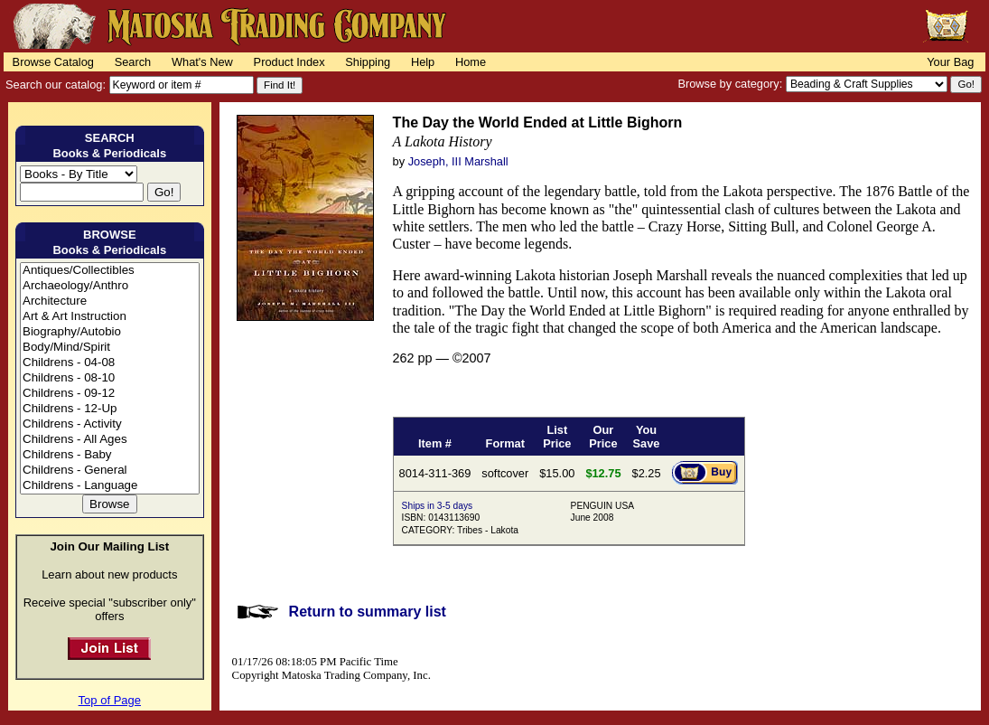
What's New (202, 62)
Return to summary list (367, 611)
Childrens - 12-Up (110, 409)
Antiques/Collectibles (110, 270)
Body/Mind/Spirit (110, 347)
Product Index (289, 62)
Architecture (110, 301)
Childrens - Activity (110, 424)
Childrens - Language (110, 486)
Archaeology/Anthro (110, 286)
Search (133, 62)
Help (422, 62)
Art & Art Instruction (110, 317)
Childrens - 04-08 (110, 363)
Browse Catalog (53, 62)
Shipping (367, 62)
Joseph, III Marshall (458, 161)
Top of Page (110, 700)
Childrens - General (110, 470)
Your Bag (950, 62)
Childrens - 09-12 (110, 393)
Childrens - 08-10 (110, 378)
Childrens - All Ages (110, 439)
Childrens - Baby (110, 455)
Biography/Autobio (110, 332)
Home (470, 62)
